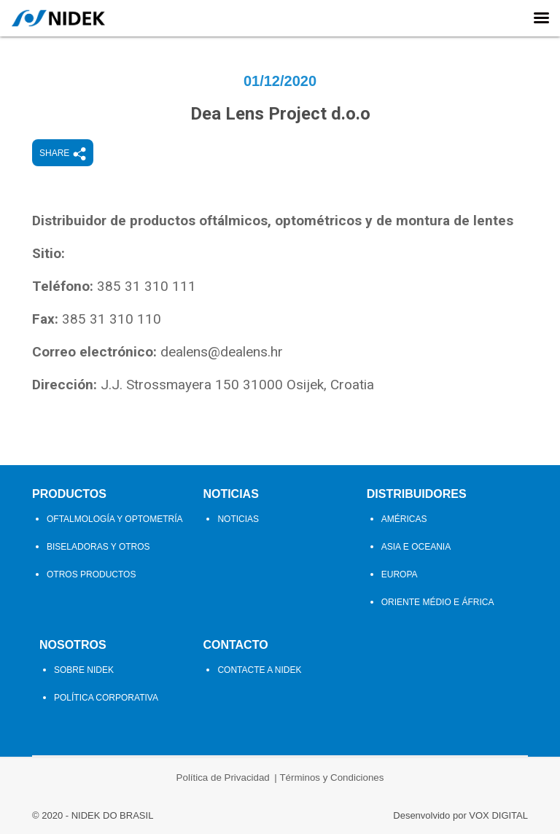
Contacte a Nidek (259, 670)
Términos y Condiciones (331, 777)
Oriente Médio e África (437, 602)
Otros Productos (91, 574)
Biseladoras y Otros (98, 547)
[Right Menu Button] (541, 18)
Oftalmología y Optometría (115, 519)
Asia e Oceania (416, 547)
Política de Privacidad (223, 777)
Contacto (235, 645)
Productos (69, 494)
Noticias (230, 494)
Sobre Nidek (84, 670)
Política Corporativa (106, 698)
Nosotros (72, 645)
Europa (399, 574)
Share (62, 153)
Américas (404, 519)
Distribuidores (417, 494)
